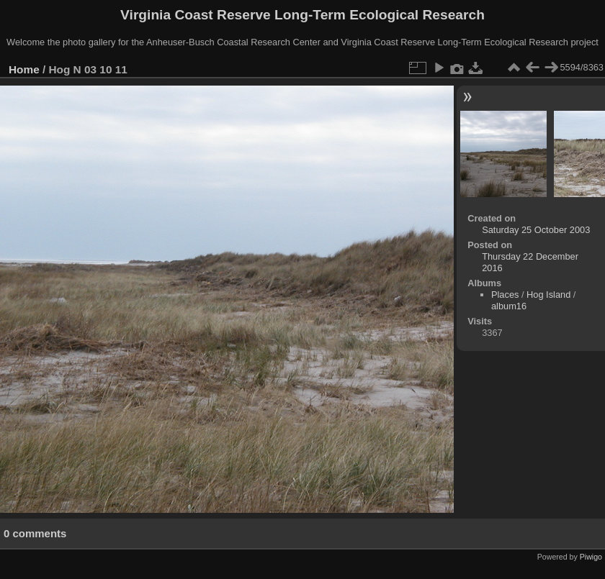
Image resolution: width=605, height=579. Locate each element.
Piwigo (591, 556)
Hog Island (548, 294)
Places (505, 294)
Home (24, 69)
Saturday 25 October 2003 (536, 229)
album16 (508, 306)
